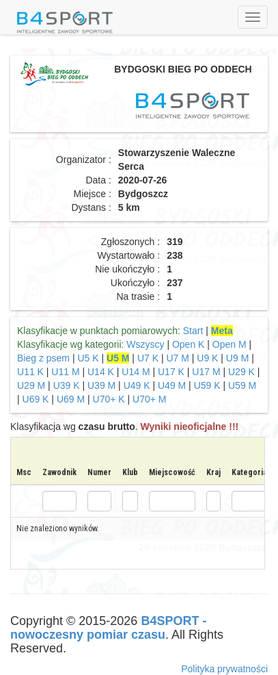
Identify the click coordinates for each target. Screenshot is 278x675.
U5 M (118, 358)
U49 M (172, 385)
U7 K (147, 358)
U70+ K (109, 399)
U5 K (87, 358)
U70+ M (149, 399)
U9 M (237, 358)
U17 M (206, 371)
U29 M (31, 385)
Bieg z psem (43, 358)
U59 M (242, 385)
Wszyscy (145, 344)
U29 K (241, 371)
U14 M (136, 371)
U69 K (36, 399)
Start (193, 330)
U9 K (207, 358)
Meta (222, 330)
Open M (229, 344)
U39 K (66, 385)
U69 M (71, 399)
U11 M (65, 371)
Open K (188, 344)
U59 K (207, 385)
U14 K (100, 371)
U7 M (177, 358)
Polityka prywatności (224, 668)
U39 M (101, 385)
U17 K (171, 371)
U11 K (30, 371)
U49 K (137, 385)
